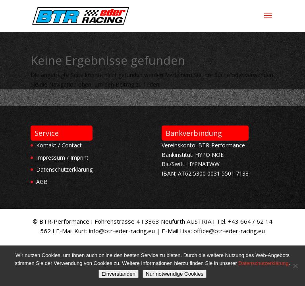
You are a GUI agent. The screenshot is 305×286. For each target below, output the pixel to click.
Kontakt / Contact (59, 145)
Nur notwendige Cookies (174, 274)
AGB (42, 182)
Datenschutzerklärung (64, 169)
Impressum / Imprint (62, 157)
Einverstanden (118, 274)
